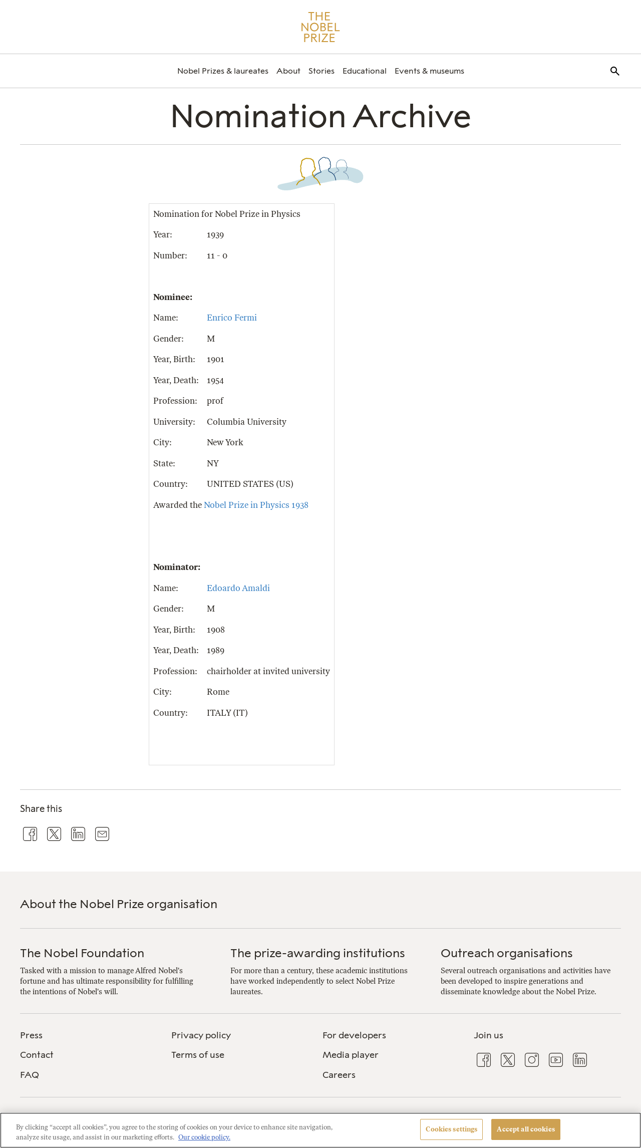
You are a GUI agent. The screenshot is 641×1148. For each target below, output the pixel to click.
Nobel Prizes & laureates (222, 71)
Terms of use (197, 1054)
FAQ (29, 1074)
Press (31, 1035)
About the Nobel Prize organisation (118, 904)
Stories (321, 71)
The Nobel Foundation (82, 953)
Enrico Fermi (232, 318)
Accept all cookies (525, 1129)
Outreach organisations (507, 953)
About (288, 71)
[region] (320, 1130)
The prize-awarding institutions (317, 953)
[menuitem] (222, 71)
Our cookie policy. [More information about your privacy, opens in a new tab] (204, 1137)
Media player (351, 1054)
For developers (354, 1035)
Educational (365, 71)
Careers (339, 1074)
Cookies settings (451, 1129)
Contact (37, 1054)
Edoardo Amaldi (238, 588)
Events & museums (429, 71)
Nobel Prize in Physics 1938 (256, 505)
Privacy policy (201, 1035)
